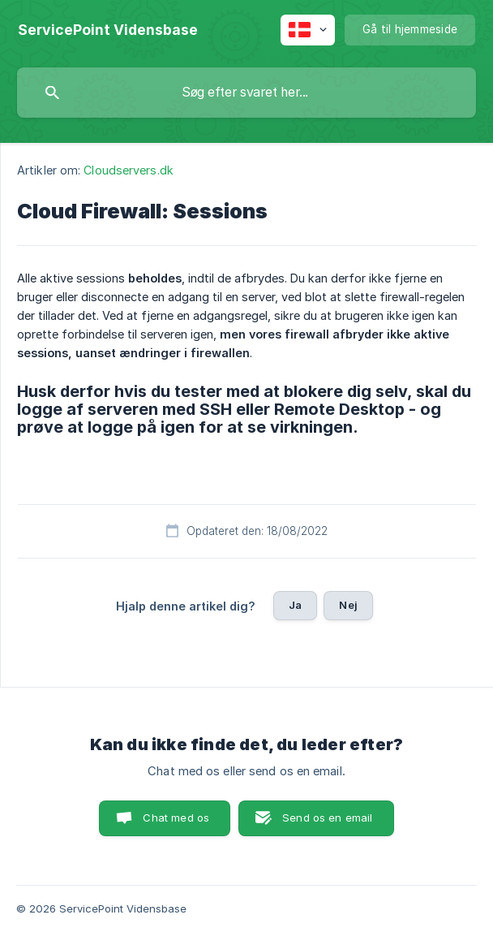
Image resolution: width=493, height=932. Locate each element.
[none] (108, 30)
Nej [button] (348, 604)
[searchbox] (246, 92)
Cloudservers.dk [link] (129, 170)
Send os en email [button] (327, 817)
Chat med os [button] (176, 817)
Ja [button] (295, 604)
